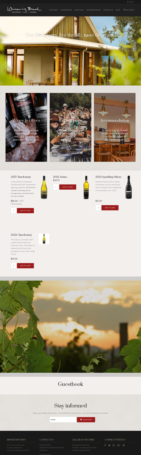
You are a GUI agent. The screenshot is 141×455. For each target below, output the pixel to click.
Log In (130, 2)
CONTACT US (108, 10)
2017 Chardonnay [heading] (21, 177)
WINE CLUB (79, 10)
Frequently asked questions (18, 450)
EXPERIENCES (66, 10)
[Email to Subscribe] (63, 419)
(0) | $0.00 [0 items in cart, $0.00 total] (129, 10)
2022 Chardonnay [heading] (21, 234)
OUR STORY (53, 10)
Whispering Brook (24, 9)
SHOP (118, 10)
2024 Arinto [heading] (60, 177)
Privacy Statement (14, 447)
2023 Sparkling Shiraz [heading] (108, 177)
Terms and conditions (15, 444)
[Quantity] (13, 210)
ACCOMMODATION (93, 10)
